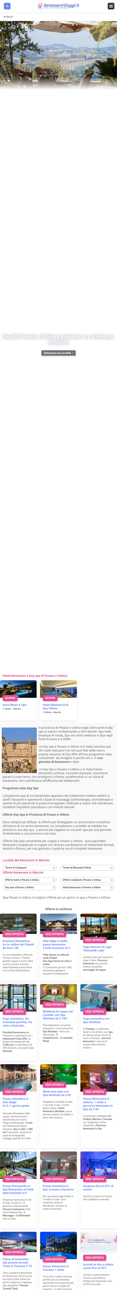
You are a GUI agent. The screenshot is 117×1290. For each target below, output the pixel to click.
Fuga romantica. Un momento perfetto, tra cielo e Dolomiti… (17, 1022)
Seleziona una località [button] (58, 353)
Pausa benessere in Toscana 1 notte (56, 1267)
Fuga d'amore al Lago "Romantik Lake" (97, 948)
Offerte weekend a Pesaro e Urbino (82, 879)
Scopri (10, 698)
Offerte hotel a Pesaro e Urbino (22, 879)
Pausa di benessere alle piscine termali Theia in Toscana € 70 (17, 1262)
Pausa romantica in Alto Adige (15, 1100)
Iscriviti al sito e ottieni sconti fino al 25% (98, 1266)
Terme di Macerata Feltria (77, 867)
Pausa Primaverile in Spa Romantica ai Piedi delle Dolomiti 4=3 (18, 1189)
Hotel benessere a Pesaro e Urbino (82, 887)
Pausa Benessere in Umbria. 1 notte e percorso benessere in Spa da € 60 (98, 1104)
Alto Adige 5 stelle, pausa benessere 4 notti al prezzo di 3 (56, 944)
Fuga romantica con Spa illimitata (96, 1020)
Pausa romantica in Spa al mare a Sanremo (58, 1187)
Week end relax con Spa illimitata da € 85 (57, 1093)
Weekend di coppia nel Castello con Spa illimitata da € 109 (58, 1015)
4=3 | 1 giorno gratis (16, 1105)
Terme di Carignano (16, 867)
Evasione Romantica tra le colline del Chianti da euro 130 (18, 944)
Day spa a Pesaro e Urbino (19, 887)
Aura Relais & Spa (14, 705)
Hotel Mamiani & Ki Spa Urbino (55, 706)
